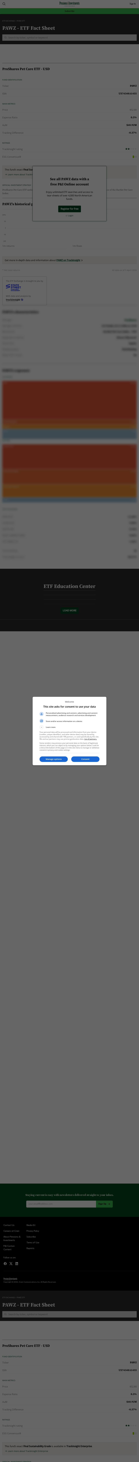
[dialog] (69, 731)
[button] (69, 727)
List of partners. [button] (90, 739)
